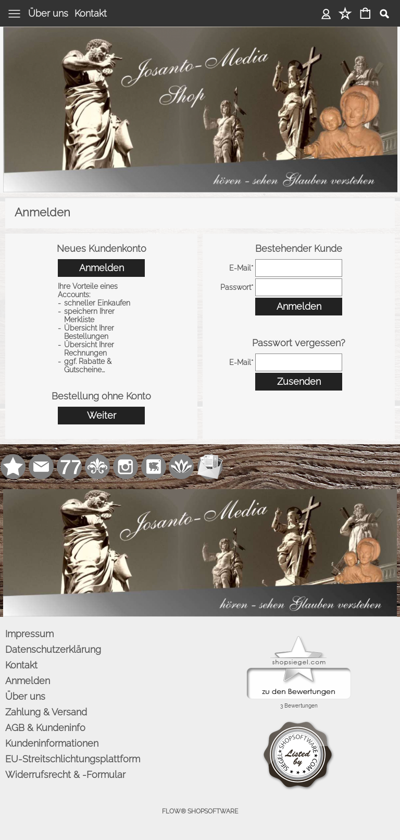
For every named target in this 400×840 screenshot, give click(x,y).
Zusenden (299, 381)
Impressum (29, 633)
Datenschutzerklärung (53, 649)
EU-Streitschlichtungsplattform (72, 758)
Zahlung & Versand (46, 712)
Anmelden (326, 13)
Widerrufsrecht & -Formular (65, 774)
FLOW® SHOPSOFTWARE (200, 811)
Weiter (101, 415)
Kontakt (90, 13)
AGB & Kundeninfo (45, 727)
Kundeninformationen (51, 743)
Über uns (48, 13)
